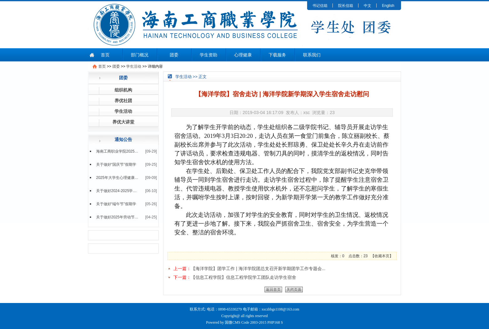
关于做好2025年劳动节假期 (117, 217)
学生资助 (208, 54)
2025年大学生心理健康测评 (117, 177)
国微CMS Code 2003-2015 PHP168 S (254, 322)
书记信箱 (319, 5)
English (388, 5)
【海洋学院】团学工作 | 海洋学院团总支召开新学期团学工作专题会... (258, 268)
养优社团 (123, 100)
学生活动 (133, 66)
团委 (174, 54)
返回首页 (273, 289)
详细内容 (155, 66)
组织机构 (123, 89)
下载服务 (277, 54)
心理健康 (243, 54)
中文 (367, 5)
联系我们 (312, 54)
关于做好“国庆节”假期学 (116, 164)
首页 (105, 54)
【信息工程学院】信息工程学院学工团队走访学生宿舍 (243, 277)
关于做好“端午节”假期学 (116, 204)
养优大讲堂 (123, 121)
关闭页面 (293, 289)
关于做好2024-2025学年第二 (117, 191)
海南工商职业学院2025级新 (117, 151)
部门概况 (139, 54)
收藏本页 (381, 256)
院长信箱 (345, 5)
